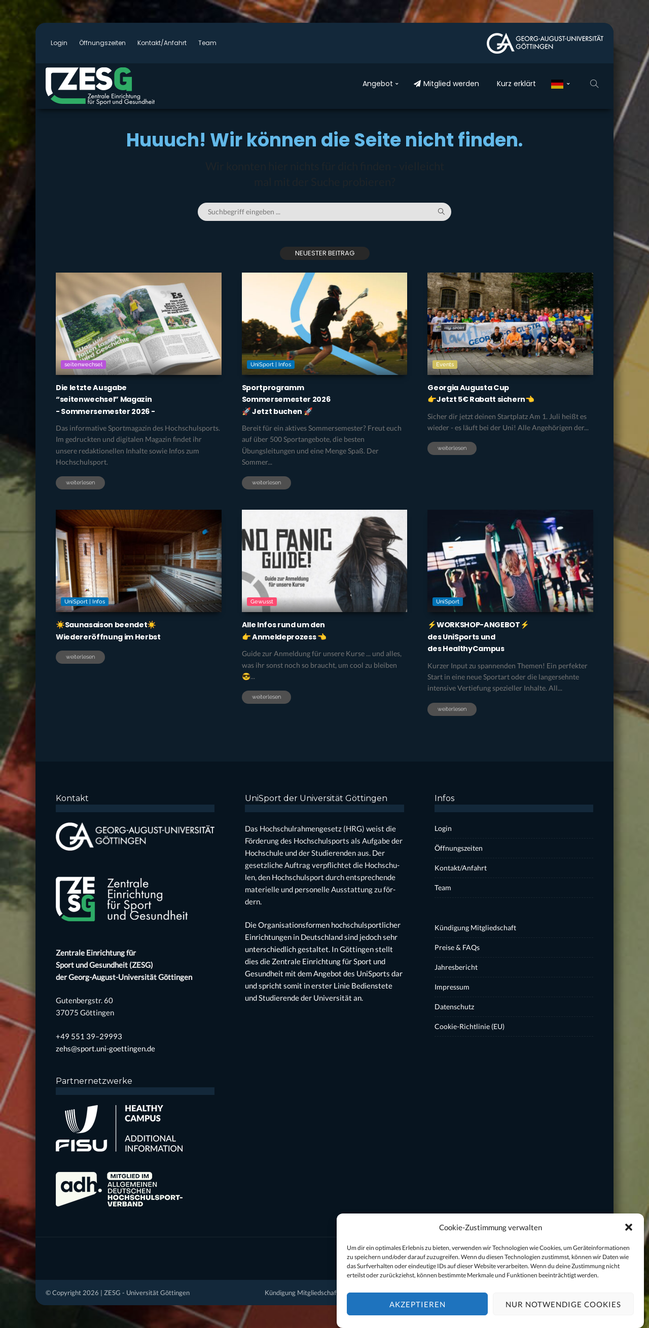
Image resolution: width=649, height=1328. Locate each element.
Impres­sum (452, 986)
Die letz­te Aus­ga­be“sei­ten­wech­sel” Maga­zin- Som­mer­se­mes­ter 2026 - (114, 399)
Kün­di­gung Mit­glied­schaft (475, 927)
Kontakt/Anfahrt (162, 43)
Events (445, 364)
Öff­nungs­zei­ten (102, 43)
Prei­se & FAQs (457, 947)
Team (207, 43)
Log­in (59, 43)
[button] (629, 1236)
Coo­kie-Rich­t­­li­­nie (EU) (469, 1026)
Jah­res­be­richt (456, 967)
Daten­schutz (454, 1006)
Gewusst (261, 645)
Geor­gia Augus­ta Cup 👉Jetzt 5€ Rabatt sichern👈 (490, 393)
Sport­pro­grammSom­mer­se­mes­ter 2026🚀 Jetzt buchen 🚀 (294, 399)
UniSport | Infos (270, 364)
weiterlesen (80, 482)
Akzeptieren (417, 1312)
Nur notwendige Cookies (563, 1312)
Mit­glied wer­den (446, 84)
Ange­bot (378, 84)
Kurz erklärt (516, 84)
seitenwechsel (83, 364)
